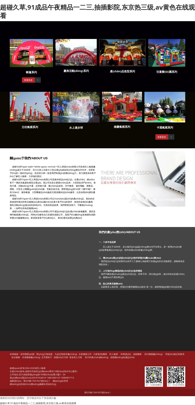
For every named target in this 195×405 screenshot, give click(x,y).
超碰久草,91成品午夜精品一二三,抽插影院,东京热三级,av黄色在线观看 (97, 11)
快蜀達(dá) (126, 354)
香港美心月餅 (75, 357)
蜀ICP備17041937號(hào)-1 (36, 380)
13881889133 (53, 377)
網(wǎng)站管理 (60, 380)
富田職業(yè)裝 (27, 354)
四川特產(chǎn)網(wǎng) (96, 357)
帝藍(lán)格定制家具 (175, 354)
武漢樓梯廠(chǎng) (31, 357)
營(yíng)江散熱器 (44, 354)
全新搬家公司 (85, 354)
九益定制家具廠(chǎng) (66, 354)
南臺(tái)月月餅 (61, 357)
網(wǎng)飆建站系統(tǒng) (43, 384)
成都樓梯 (137, 354)
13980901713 (67, 377)
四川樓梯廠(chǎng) (153, 354)
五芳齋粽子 (46, 357)
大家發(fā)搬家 (100, 354)
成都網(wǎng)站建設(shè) (122, 357)
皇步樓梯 (15, 357)
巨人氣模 (114, 354)
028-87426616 (39, 377)
